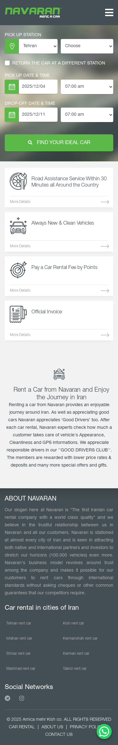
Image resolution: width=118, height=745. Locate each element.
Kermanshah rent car (80, 638)
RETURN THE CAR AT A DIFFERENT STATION (55, 63)
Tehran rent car (18, 623)
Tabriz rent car (75, 668)
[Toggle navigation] (109, 13)
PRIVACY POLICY (87, 727)
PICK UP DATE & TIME (27, 76)
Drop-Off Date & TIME (30, 104)
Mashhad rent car (20, 668)
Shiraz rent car (18, 653)
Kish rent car (73, 623)
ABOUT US (52, 727)
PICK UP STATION (23, 35)
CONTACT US (59, 735)
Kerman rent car (76, 653)
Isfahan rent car (19, 638)
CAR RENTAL (22, 727)
